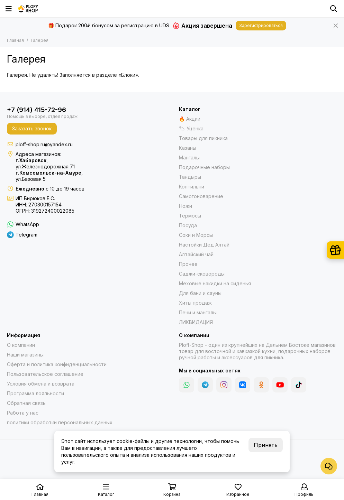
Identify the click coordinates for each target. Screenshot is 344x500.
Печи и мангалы (198, 312)
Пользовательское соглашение (45, 374)
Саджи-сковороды (202, 274)
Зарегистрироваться (261, 25)
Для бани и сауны (200, 293)
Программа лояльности (35, 393)
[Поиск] (334, 8)
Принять (266, 445)
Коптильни (191, 186)
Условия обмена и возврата (40, 384)
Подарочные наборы (204, 167)
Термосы (190, 216)
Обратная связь (26, 403)
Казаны (187, 148)
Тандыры (190, 177)
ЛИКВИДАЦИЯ (196, 322)
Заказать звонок (32, 128)
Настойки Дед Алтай (204, 245)
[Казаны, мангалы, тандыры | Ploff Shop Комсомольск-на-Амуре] (28, 8)
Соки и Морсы (196, 235)
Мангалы (189, 157)
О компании (21, 345)
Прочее (188, 264)
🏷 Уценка (191, 128)
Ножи (185, 206)
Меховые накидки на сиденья (215, 283)
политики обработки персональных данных (59, 422)
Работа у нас (22, 413)
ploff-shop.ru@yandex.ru (44, 144)
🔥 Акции (189, 119)
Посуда (188, 225)
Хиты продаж (195, 303)
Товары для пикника (203, 138)
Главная (15, 40)
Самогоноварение (201, 196)
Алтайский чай (196, 254)
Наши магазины (25, 355)
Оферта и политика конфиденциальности (57, 364)
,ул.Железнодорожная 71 (45, 163)
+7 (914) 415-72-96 (36, 109)
